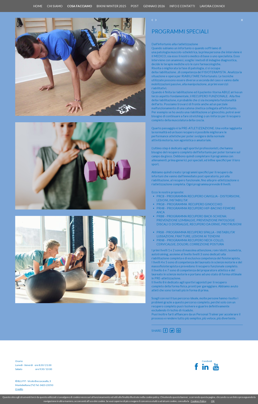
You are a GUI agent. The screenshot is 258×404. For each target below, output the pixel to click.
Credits (19, 389)
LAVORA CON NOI (212, 6)
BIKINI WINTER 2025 (111, 6)
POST (135, 6)
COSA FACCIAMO (79, 6)
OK (213, 401)
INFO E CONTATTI (182, 6)
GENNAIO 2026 (154, 6)
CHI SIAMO (55, 6)
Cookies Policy (198, 401)
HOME (37, 6)
